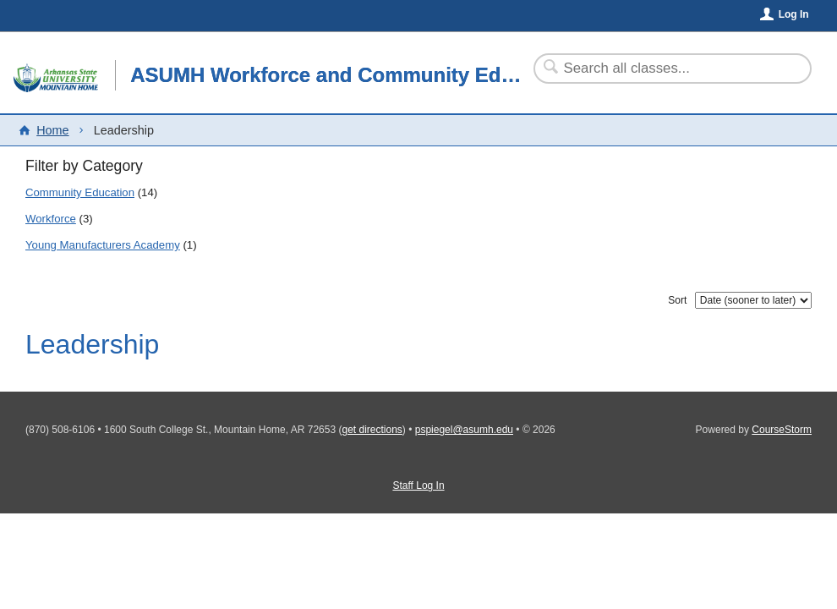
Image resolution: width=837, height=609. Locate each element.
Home (52, 130)
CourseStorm (782, 430)
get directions (372, 430)
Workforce (50, 218)
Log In (794, 14)
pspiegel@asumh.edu (464, 430)
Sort (677, 300)
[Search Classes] (662, 68)
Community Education (79, 192)
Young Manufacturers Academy (102, 245)
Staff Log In (418, 485)
